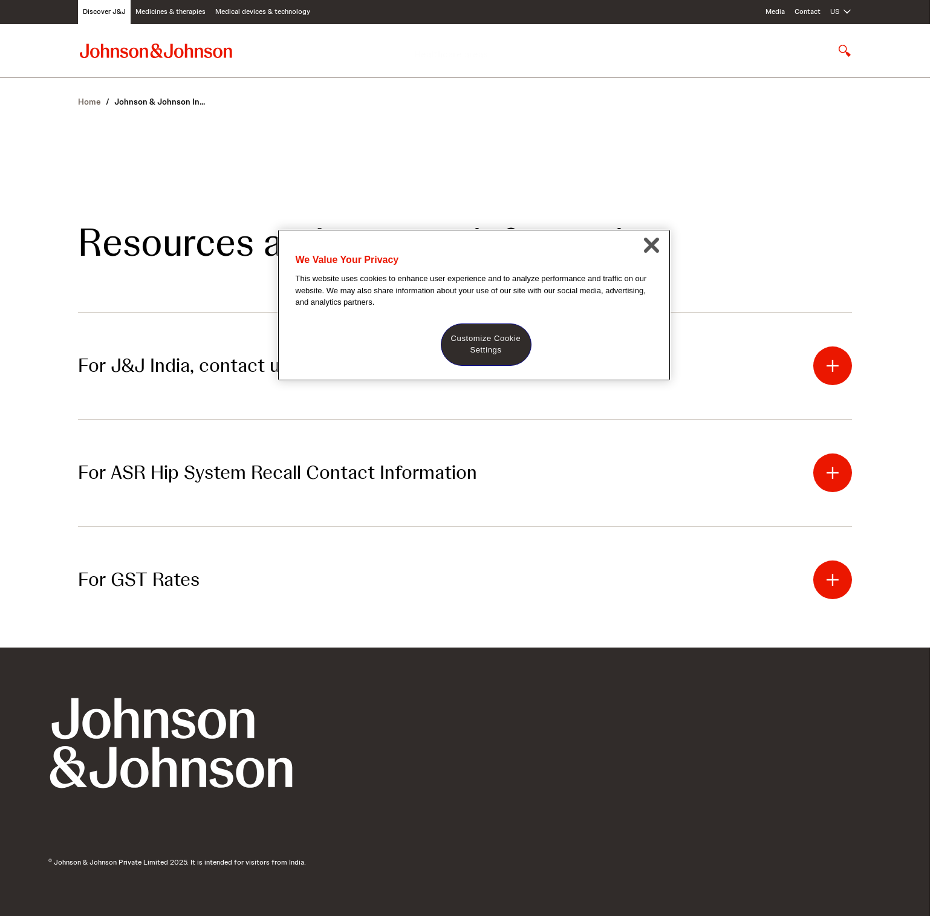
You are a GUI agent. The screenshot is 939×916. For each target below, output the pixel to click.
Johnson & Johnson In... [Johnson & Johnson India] (159, 101)
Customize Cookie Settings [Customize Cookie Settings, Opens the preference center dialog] (486, 344)
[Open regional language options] (841, 12)
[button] (832, 365)
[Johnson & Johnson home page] (156, 50)
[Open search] (844, 51)
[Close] (652, 245)
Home (89, 101)
